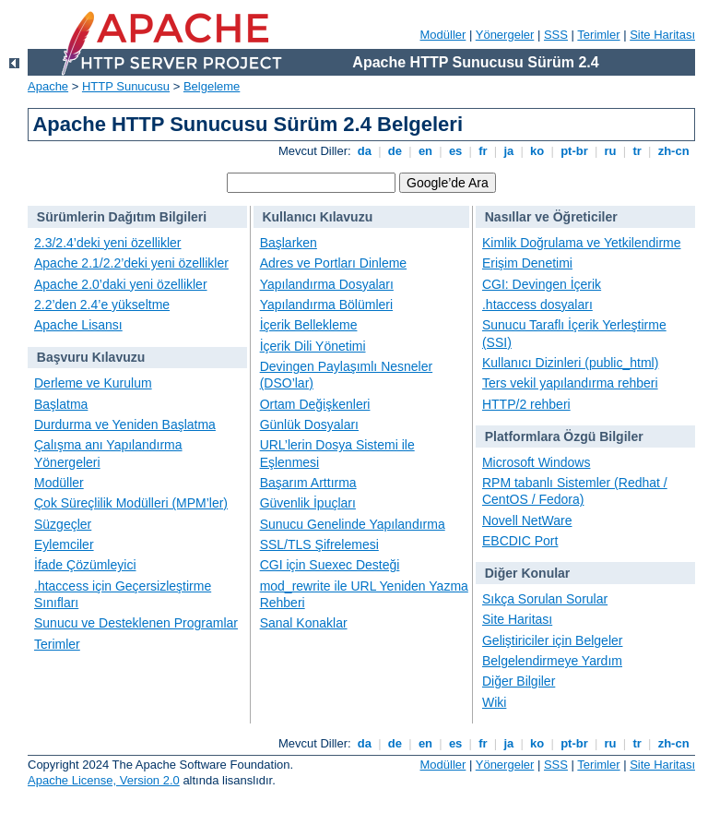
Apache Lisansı (78, 324)
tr (637, 151)
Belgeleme (211, 86)
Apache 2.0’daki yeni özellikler (120, 284)
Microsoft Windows (536, 462)
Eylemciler (64, 544)
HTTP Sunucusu (126, 86)
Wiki (494, 702)
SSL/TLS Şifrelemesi (319, 544)
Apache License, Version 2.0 (104, 780)
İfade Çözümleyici (85, 564)
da (364, 151)
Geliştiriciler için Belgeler (552, 640)
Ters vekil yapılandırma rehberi (570, 383)
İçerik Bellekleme (309, 324)
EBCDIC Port (520, 540)
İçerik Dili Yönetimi (313, 346)
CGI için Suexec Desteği (330, 564)
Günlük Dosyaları (309, 424)
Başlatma (61, 404)
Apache (48, 86)
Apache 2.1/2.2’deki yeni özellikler (131, 263)
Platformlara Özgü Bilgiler (564, 436)
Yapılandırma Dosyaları (327, 284)
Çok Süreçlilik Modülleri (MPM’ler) (131, 503)
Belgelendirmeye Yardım (552, 660)
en (425, 151)
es (455, 151)
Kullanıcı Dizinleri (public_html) (570, 362)
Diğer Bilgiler (518, 681)
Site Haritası (662, 35)
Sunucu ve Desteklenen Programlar (136, 623)
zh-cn (673, 151)
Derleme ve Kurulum (93, 383)
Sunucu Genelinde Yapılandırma (352, 524)
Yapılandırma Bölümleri (326, 304)
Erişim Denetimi (527, 263)
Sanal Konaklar (304, 623)
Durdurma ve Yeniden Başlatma (125, 424)
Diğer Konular (528, 573)
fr (483, 151)
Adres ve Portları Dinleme (333, 263)
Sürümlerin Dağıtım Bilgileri (121, 216)
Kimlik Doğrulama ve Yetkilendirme (581, 242)
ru (610, 151)
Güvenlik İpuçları (308, 503)
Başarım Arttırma (308, 482)
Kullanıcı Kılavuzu (317, 216)
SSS (556, 35)
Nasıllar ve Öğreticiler (551, 216)
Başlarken (288, 242)
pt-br (575, 151)
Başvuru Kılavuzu (91, 357)
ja (509, 151)
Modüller (443, 35)
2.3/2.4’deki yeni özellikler (108, 242)
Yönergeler (505, 35)
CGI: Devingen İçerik (541, 284)
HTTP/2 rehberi (526, 404)
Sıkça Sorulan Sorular (545, 599)
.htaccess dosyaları (537, 304)
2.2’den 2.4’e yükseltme (102, 304)
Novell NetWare (527, 520)
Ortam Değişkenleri (315, 404)
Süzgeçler (62, 524)
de (394, 151)
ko (537, 151)
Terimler (598, 35)
